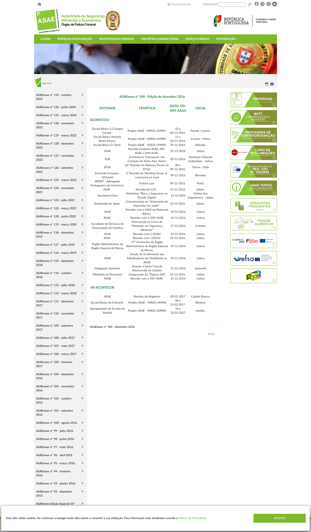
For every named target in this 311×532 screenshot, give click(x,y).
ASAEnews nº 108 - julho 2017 (55, 338)
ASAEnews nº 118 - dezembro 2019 (55, 234)
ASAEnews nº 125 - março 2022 (56, 180)
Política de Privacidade (192, 518)
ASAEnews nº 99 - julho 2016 (54, 431)
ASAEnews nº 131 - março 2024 (56, 115)
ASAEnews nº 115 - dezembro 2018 (55, 263)
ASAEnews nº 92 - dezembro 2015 (54, 493)
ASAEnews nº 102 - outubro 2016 (53, 400)
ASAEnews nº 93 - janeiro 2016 (55, 483)
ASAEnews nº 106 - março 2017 (56, 354)
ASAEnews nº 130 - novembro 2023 (55, 125)
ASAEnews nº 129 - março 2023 (56, 135)
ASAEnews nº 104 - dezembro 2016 (55, 376)
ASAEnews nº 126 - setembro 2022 (54, 170)
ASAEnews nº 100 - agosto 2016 (56, 423)
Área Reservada (179, 4)
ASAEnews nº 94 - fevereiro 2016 (53, 473)
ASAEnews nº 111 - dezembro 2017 (55, 303)
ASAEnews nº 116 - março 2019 (56, 253)
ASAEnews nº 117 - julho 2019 (55, 244)
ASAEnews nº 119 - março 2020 (56, 224)
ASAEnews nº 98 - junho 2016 (55, 439)
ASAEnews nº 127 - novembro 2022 (55, 157)
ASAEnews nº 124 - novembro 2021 (55, 190)
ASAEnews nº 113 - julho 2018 (55, 285)
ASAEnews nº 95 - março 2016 (55, 463)
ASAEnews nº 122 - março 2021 (56, 208)
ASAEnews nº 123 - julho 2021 (55, 200)
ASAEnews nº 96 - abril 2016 (54, 455)
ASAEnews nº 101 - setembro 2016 (54, 412)
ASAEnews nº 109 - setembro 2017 (54, 327)
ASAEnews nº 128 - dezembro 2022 (55, 145)
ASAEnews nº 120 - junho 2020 (56, 216)
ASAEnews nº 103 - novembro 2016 (55, 388)
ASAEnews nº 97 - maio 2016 (54, 447)
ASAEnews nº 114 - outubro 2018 (53, 275)
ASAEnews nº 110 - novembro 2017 (55, 315)
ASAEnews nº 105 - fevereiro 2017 (54, 364)
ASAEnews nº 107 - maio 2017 (55, 346)
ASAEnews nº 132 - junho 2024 (56, 107)
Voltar (211, 334)
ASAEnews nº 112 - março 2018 (56, 293)
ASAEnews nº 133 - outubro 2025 (53, 97)
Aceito (279, 518)
